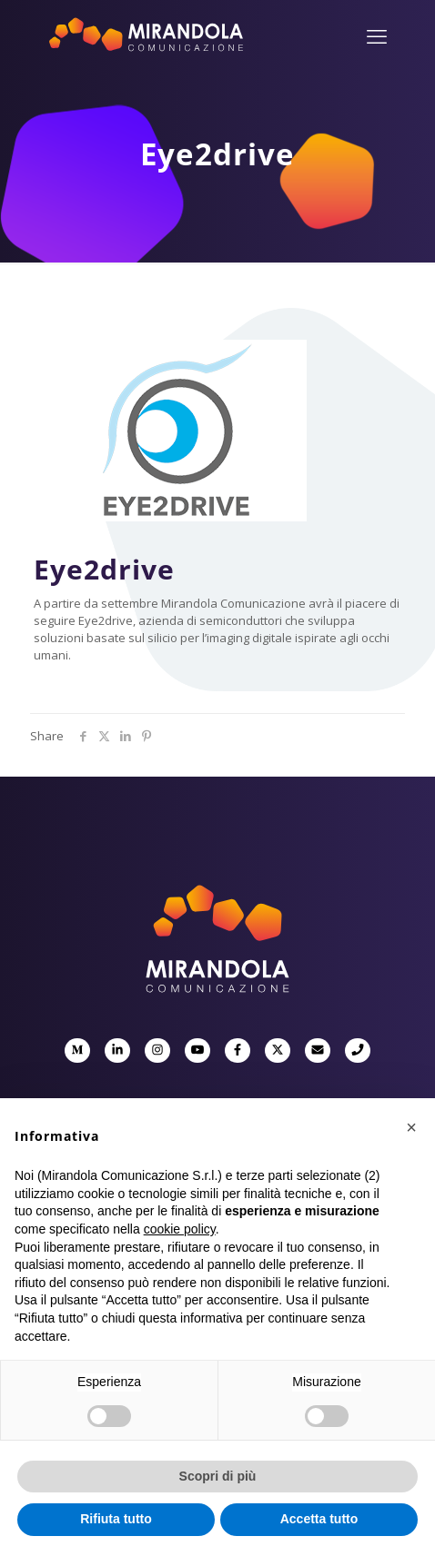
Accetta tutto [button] (319, 1518)
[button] (411, 1127)
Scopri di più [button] (218, 1476)
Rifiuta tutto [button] (116, 1518)
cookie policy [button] (180, 1229)
